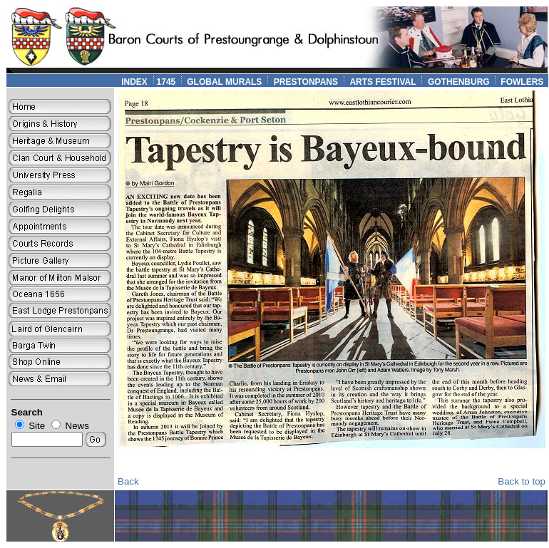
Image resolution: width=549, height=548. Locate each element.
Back (128, 481)
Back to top (521, 481)
